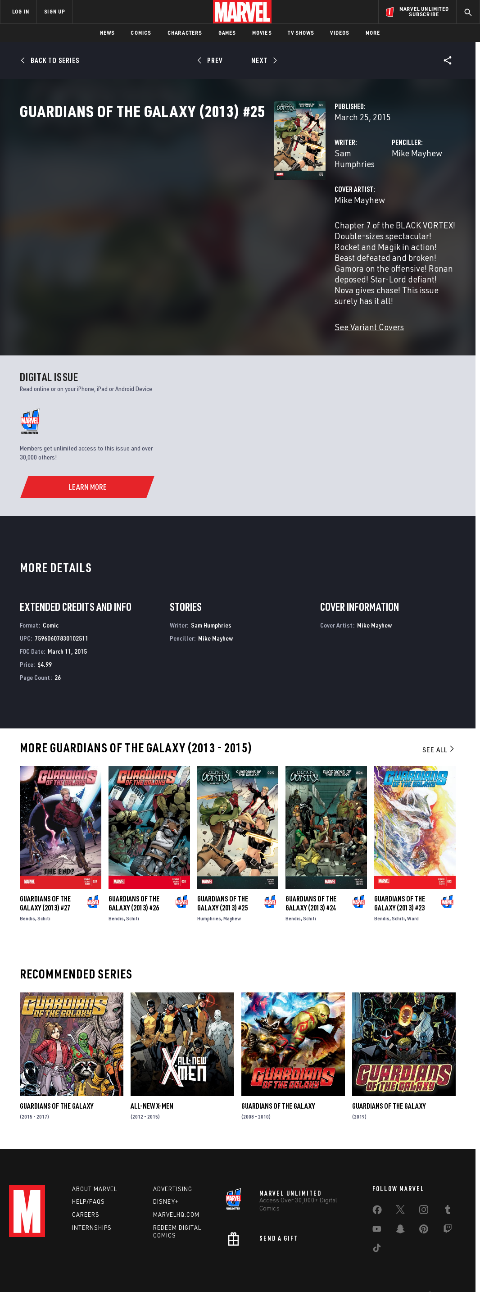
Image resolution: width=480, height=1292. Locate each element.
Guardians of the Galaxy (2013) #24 (310, 878)
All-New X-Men (152, 1080)
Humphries (209, 893)
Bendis (27, 893)
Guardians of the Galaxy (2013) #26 (134, 878)
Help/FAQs (88, 1178)
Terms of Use (28, 1270)
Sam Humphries (186, 192)
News (107, 32)
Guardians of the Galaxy (56, 1080)
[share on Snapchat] (400, 1207)
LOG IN (20, 11)
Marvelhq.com (176, 1191)
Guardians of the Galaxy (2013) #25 (222, 878)
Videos (339, 32)
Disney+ (166, 1178)
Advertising (172, 1165)
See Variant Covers (191, 301)
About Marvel (94, 1165)
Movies (262, 32)
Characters (185, 32)
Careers (86, 1191)
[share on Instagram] (423, 1187)
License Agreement (338, 1270)
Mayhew (232, 893)
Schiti (43, 893)
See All (439, 724)
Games (227, 32)
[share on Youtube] (376, 1207)
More (373, 32)
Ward (413, 893)
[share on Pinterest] (423, 1207)
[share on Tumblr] (447, 1187)
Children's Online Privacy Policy (268, 1270)
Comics (141, 32)
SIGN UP (54, 11)
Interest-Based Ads (395, 1270)
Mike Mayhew (328, 192)
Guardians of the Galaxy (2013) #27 (45, 878)
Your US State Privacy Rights (129, 1270)
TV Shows (301, 32)
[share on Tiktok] (376, 1226)
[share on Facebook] (377, 1188)
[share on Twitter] (400, 1187)
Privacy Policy (69, 1270)
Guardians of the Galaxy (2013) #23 (399, 878)
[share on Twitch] (447, 1207)
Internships (92, 1204)
